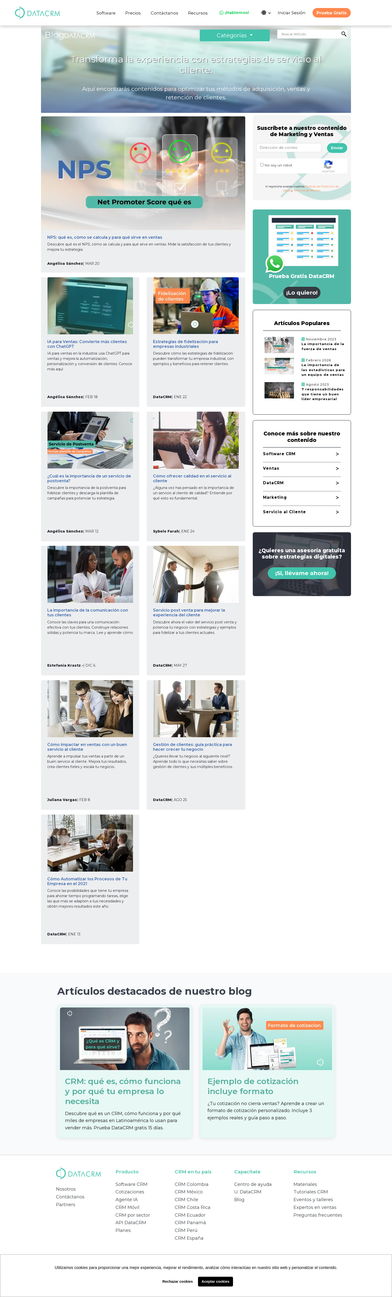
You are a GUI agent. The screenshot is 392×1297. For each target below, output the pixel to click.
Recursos (198, 13)
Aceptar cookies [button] (215, 1281)
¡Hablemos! (234, 12)
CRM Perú (186, 1230)
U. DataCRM (248, 1192)
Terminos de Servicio (307, 190)
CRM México (189, 1192)
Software (106, 13)
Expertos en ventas (315, 1207)
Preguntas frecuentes (318, 1215)
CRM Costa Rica (192, 1207)
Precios (133, 13)
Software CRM (132, 1184)
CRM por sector (133, 1215)
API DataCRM (131, 1222)
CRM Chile (186, 1199)
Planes (123, 1230)
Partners (65, 1204)
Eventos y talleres (313, 1199)
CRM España (189, 1238)
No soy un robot (278, 165)
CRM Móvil (128, 1207)
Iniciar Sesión (292, 12)
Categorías (232, 35)
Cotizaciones (130, 1192)
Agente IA (127, 1199)
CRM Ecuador (190, 1215)
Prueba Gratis (331, 12)
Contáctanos (164, 13)
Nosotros (66, 1189)
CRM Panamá (190, 1222)
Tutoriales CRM (311, 1192)
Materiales (305, 1184)
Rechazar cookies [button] (177, 1281)
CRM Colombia (191, 1184)
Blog (239, 1199)
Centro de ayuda (253, 1184)
